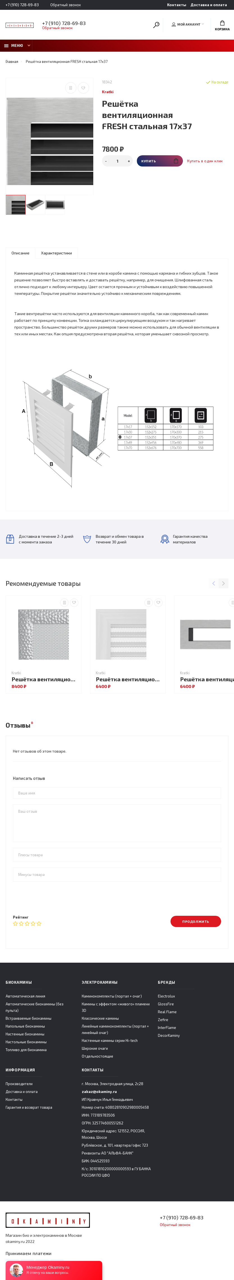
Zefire (163, 1019)
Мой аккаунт (186, 24)
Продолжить (195, 921)
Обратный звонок (65, 5)
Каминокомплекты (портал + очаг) (112, 996)
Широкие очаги (95, 1048)
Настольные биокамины (26, 1042)
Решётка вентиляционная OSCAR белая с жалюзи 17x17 (129, 679)
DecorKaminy (169, 1035)
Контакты (176, 5)
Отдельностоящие (97, 1056)
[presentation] (55, 898)
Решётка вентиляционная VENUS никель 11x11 (45, 679)
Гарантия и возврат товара (29, 1107)
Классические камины (100, 1018)
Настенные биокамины (25, 1034)
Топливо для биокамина (26, 1049)
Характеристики (56, 252)
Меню (13, 45)
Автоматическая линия (25, 996)
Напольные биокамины (25, 1026)
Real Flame (167, 1012)
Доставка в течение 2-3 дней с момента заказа (39, 539)
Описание (20, 252)
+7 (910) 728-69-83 (22, 5)
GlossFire (166, 1004)
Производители (19, 1083)
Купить (159, 160)
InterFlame (167, 1027)
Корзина (222, 25)
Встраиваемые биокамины (28, 1018)
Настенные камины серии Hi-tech (110, 1040)
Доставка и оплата (208, 5)
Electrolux (166, 996)
